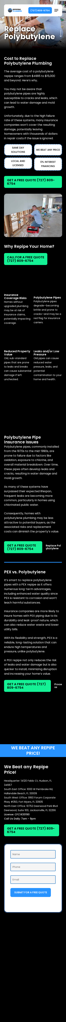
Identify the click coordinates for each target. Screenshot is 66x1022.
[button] (56, 10)
